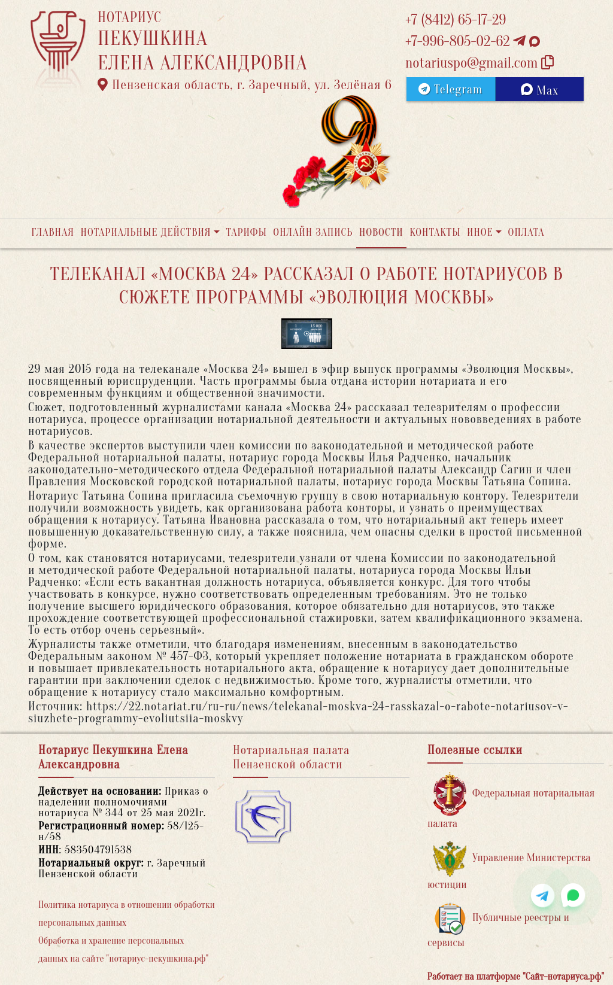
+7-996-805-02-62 (472, 42)
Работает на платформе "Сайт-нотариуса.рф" (515, 976)
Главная (52, 232)
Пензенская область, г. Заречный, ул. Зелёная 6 (245, 85)
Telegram (450, 89)
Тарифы (246, 232)
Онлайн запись (313, 232)
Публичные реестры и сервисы (498, 925)
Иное (480, 232)
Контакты (434, 232)
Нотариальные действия (145, 232)
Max (540, 90)
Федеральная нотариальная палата (510, 801)
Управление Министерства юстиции (509, 865)
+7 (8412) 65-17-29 (455, 20)
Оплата (526, 232)
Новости (381, 232)
